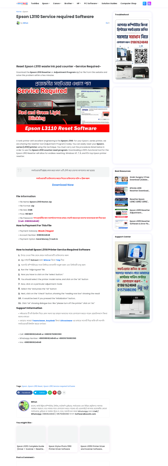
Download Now (63, 185)
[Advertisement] (62, 45)
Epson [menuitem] (45, 3)
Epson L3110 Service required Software (59, 386)
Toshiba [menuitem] (35, 3)
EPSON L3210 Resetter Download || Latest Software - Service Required (140, 189)
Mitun (34, 401)
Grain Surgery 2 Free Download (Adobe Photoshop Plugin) (139, 178)
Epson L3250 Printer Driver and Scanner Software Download (93, 447)
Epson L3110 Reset (35, 386)
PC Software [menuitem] (90, 3)
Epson (25, 11)
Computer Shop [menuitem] (128, 3)
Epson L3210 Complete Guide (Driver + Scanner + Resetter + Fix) (30, 447)
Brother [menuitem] (68, 3)
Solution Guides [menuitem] (109, 3)
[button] (144, 3)
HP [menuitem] (78, 3)
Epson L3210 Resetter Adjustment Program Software (140, 211)
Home (18, 11)
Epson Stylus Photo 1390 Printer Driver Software (60, 447)
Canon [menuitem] (56, 3)
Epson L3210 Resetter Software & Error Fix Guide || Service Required (140, 222)
